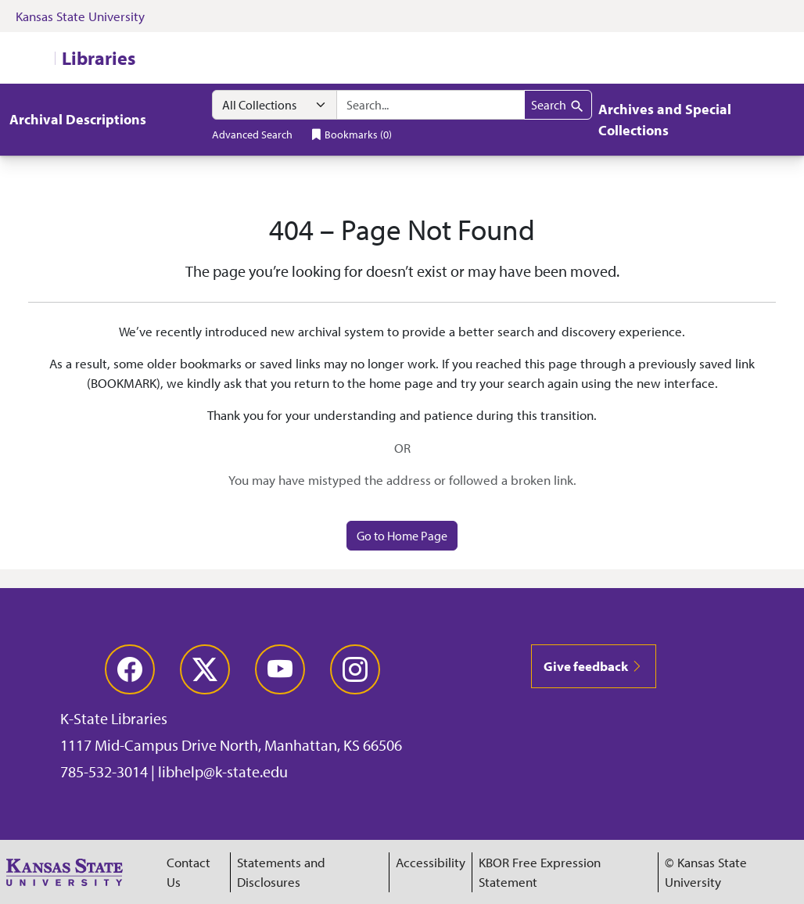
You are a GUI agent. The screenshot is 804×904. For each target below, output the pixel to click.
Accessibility (430, 862)
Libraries (98, 57)
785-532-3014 (104, 771)
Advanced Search (252, 134)
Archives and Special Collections (664, 119)
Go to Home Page (402, 535)
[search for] (430, 105)
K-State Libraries (113, 718)
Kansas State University (80, 16)
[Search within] (274, 105)
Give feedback (594, 666)
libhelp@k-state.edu (223, 771)
